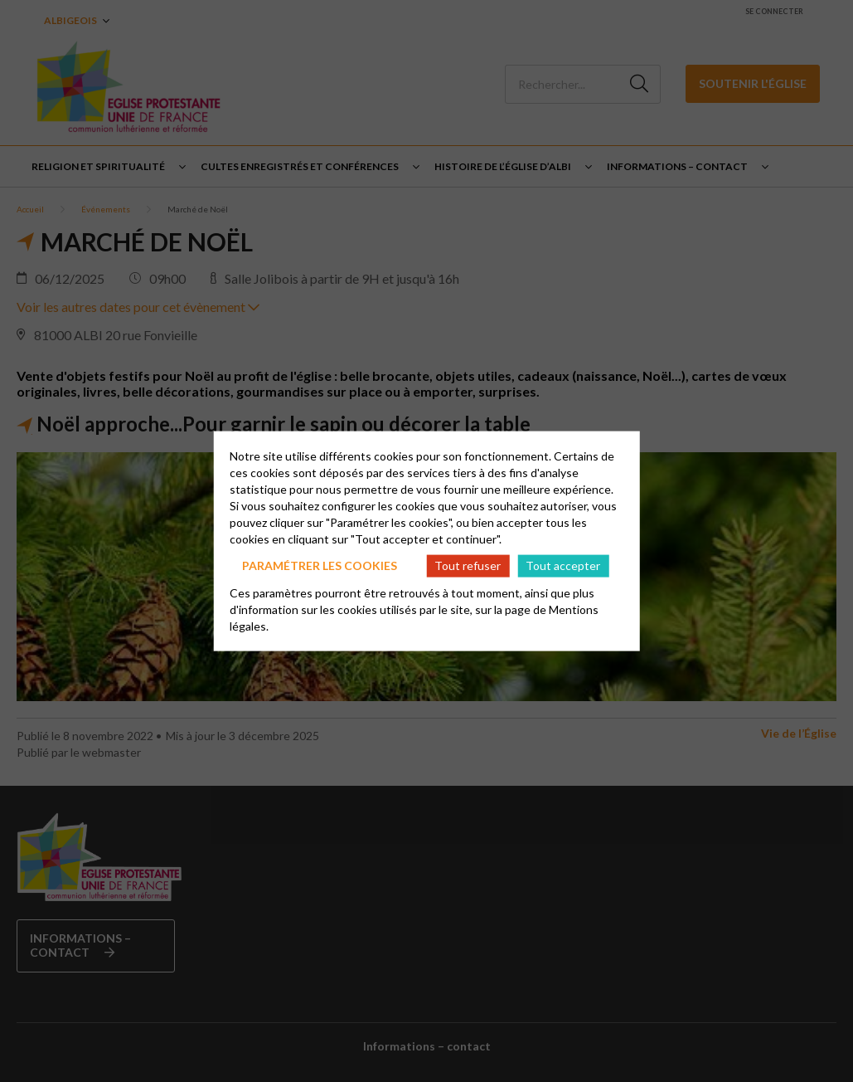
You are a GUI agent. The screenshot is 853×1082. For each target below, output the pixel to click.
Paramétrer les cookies (319, 565)
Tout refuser (467, 565)
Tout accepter (563, 565)
